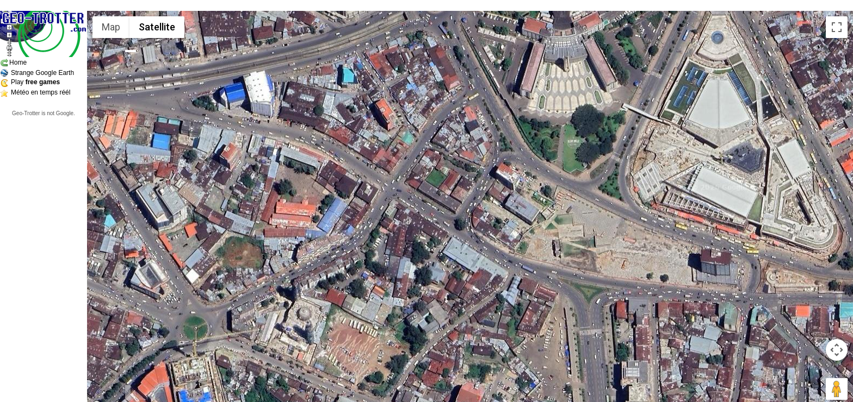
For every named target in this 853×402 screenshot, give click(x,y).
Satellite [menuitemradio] (157, 27)
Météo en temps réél (40, 92)
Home (18, 62)
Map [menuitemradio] (111, 27)
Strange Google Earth (42, 73)
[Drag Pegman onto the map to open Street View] (837, 389)
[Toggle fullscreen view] (837, 27)
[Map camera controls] (837, 350)
